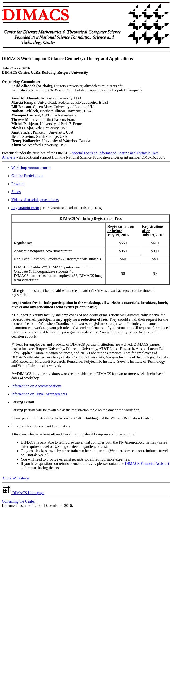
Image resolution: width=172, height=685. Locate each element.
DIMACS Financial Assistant (147, 463)
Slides (16, 192)
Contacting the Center (18, 501)
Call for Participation (27, 176)
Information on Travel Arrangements (39, 394)
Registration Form (25, 208)
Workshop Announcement (31, 168)
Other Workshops (15, 478)
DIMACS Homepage (23, 493)
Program (17, 184)
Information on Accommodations (36, 386)
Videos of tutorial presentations (35, 200)
